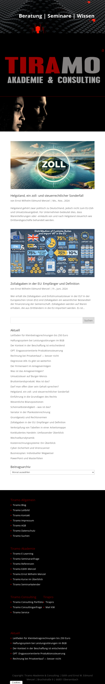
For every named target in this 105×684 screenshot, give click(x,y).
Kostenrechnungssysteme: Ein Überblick (32, 443)
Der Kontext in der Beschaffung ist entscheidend (37, 345)
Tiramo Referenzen (23, 563)
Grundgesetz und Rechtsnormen (28, 417)
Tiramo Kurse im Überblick (28, 579)
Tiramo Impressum (23, 520)
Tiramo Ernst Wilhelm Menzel (29, 574)
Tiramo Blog (19, 505)
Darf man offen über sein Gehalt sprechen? (34, 386)
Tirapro (50, 602)
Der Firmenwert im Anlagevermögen (30, 366)
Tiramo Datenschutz (24, 530)
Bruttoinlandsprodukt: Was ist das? (30, 381)
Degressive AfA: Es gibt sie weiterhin (30, 360)
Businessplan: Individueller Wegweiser (32, 453)
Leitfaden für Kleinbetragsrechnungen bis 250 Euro (39, 335)
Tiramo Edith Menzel (24, 568)
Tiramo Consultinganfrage (27, 607)
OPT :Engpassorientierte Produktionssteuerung (36, 350)
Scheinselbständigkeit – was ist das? (30, 407)
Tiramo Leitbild (21, 510)
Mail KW (50, 607)
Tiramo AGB (19, 525)
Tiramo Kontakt (21, 515)
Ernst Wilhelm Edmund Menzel (32, 200)
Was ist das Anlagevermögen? (27, 371)
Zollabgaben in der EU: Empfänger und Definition (44, 284)
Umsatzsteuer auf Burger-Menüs (28, 376)
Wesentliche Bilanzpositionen (26, 401)
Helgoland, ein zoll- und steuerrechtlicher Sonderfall (47, 196)
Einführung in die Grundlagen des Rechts (33, 396)
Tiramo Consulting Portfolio (28, 602)
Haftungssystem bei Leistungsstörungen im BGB (37, 340)
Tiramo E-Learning (23, 553)
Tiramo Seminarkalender (26, 584)
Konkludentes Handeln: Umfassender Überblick (37, 432)
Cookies (16, 682)
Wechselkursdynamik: (22, 437)
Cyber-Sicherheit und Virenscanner (30, 448)
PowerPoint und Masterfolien (26, 458)
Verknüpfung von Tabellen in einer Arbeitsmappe (38, 427)
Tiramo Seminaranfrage (26, 558)
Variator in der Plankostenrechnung (30, 412)
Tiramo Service (21, 612)
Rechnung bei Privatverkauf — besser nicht (34, 355)
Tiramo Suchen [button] (21, 535)
